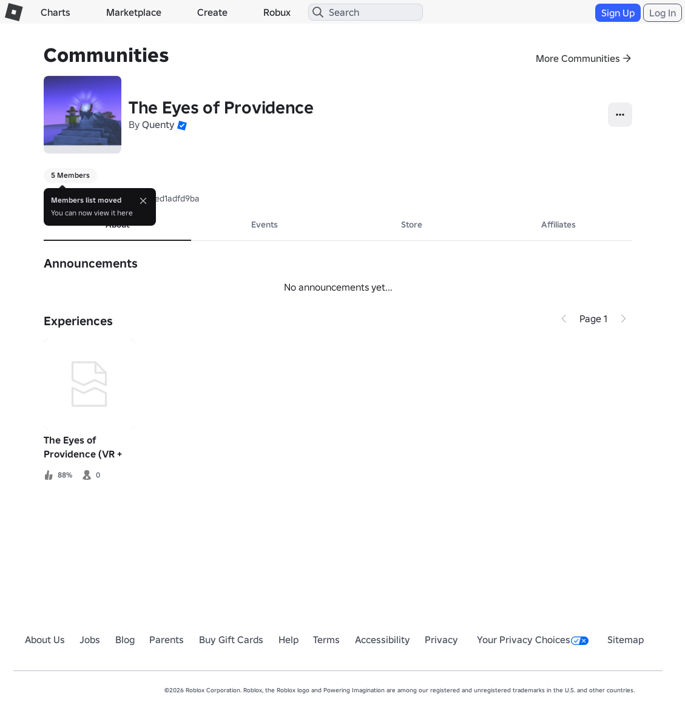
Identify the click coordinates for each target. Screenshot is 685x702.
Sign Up (618, 13)
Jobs (89, 639)
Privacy (441, 639)
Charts (55, 12)
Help (288, 639)
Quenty (158, 124)
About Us (45, 639)
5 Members (70, 175)
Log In (662, 13)
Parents (166, 639)
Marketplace (133, 12)
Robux (277, 12)
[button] (182, 124)
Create (212, 12)
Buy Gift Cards (231, 639)
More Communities (578, 58)
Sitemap (625, 639)
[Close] (143, 200)
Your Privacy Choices (533, 639)
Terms (326, 639)
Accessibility (382, 639)
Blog (125, 639)
